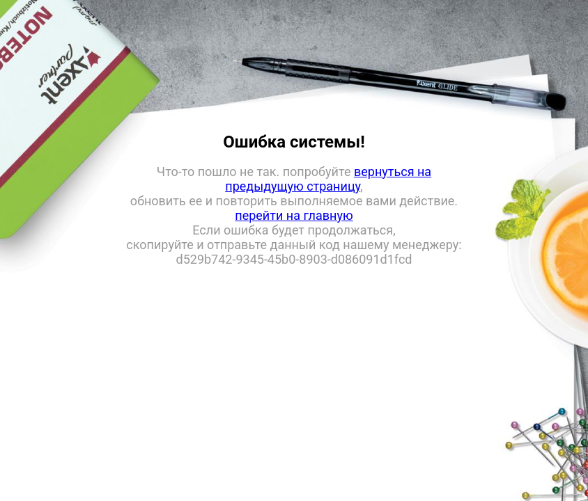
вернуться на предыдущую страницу (328, 178)
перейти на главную (294, 215)
